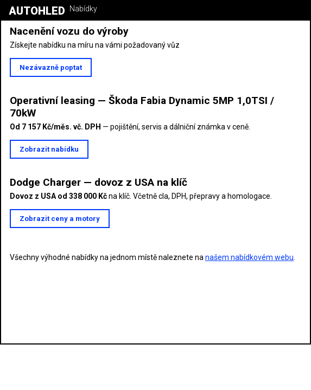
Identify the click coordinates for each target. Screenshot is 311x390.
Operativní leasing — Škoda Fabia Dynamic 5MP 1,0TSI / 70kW (142, 106)
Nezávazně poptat (51, 67)
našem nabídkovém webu (249, 257)
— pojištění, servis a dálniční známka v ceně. (130, 126)
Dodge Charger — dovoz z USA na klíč (98, 182)
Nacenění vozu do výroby (69, 31)
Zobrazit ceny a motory (60, 218)
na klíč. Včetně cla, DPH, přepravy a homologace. (141, 196)
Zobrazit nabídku (49, 149)
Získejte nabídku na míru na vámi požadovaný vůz (95, 45)
